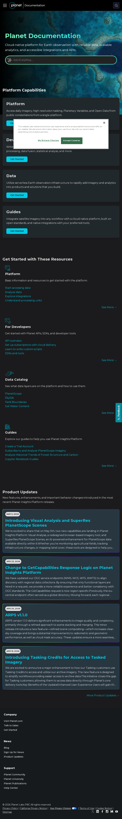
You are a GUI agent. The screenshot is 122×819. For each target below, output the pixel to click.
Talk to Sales (11, 725)
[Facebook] (103, 812)
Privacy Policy (10, 808)
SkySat (9, 397)
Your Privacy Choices (63, 808)
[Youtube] (117, 812)
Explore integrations (18, 296)
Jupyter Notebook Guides (21, 459)
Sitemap (7, 812)
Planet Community (14, 774)
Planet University (14, 779)
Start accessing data (17, 287)
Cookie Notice (104, 808)
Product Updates (13, 756)
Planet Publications (15, 783)
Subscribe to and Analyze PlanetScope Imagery (35, 450)
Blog (6, 747)
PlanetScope (13, 393)
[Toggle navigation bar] (5, 5)
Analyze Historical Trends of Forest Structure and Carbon (41, 454)
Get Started (17, 159)
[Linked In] (98, 812)
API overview (13, 340)
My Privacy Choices (48, 140)
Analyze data (13, 292)
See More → (109, 307)
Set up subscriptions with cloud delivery (30, 344)
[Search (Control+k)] (116, 5)
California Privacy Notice (33, 808)
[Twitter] (94, 812)
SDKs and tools (14, 353)
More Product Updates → (103, 695)
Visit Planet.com (13, 721)
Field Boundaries (16, 402)
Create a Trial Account (19, 446)
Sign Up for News (14, 752)
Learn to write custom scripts (23, 349)
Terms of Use (87, 808)
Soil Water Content (17, 406)
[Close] (104, 122)
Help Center (11, 787)
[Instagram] (108, 812)
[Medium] (113, 812)
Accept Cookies (71, 141)
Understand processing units (23, 300)
